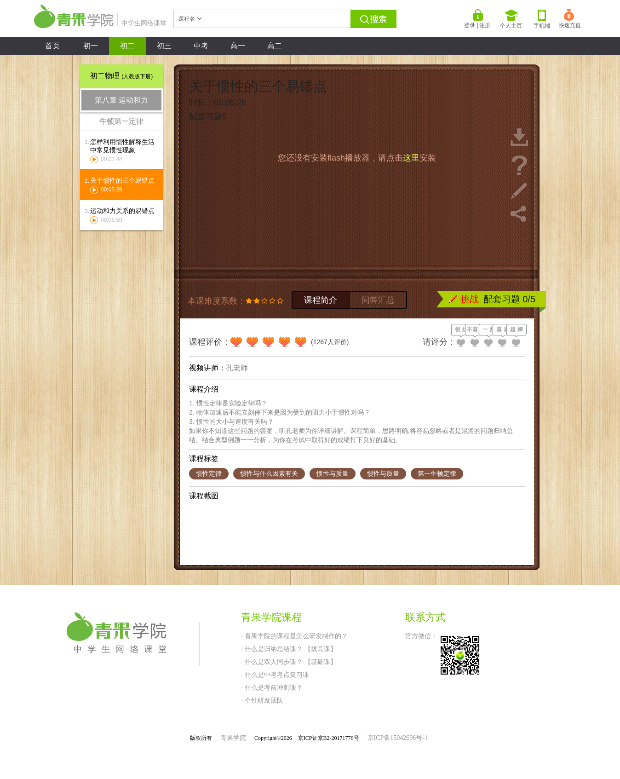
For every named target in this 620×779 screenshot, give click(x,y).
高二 (274, 46)
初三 (164, 46)
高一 (237, 46)
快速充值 (570, 19)
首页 (52, 46)
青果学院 (233, 737)
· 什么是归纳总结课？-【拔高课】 (289, 648)
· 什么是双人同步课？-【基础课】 (289, 661)
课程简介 (320, 300)
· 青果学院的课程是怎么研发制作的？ (294, 636)
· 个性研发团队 (262, 700)
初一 (90, 46)
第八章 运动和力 (121, 100)
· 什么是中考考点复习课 (275, 674)
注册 (484, 25)
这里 (411, 157)
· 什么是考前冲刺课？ (272, 687)
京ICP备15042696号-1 (397, 737)
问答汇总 (378, 300)
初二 (127, 46)
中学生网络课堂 (100, 23)
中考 (201, 46)
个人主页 (511, 19)
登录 (469, 25)
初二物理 (121, 76)
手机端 (542, 19)
